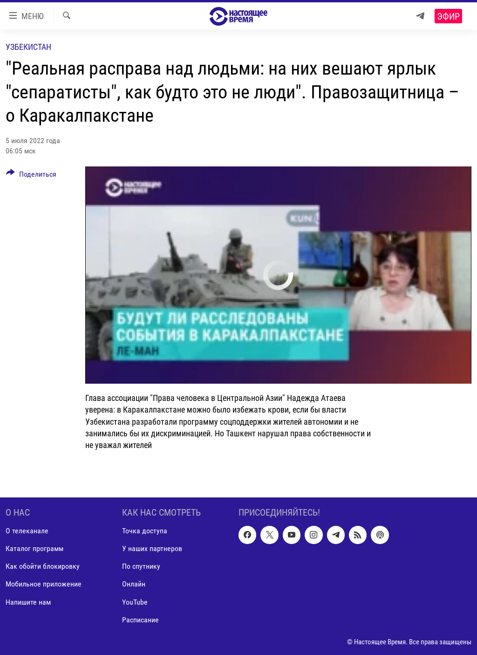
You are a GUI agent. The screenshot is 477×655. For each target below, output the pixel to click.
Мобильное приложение (44, 584)
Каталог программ (34, 549)
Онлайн (133, 584)
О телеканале (27, 531)
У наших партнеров (152, 549)
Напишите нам (28, 602)
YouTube (135, 602)
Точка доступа (144, 531)
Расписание (140, 619)
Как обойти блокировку (43, 566)
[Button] (31, 175)
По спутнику (141, 566)
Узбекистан (28, 47)
